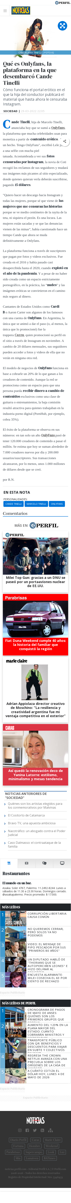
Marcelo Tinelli (36, 504)
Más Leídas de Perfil (19, 1003)
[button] (64, 141)
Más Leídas (11, 907)
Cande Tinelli (13, 504)
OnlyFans (57, 504)
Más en (36, 525)
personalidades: (15, 499)
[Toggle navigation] (6, 10)
